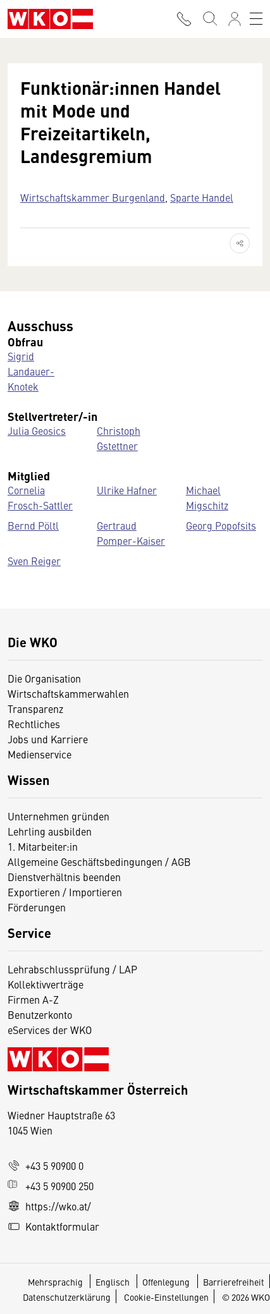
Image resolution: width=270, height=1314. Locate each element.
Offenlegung (166, 1281)
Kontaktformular (53, 1226)
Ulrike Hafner (127, 490)
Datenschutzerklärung (67, 1297)
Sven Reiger (34, 561)
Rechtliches (34, 724)
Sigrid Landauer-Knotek (31, 371)
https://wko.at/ (49, 1206)
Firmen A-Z (33, 999)
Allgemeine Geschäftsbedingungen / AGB (99, 861)
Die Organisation (44, 678)
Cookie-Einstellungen (166, 1297)
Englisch (113, 1281)
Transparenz (35, 708)
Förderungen (37, 907)
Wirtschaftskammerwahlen (68, 693)
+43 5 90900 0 (45, 1165)
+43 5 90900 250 (51, 1186)
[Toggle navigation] (256, 19)
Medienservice (39, 754)
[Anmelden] (234, 19)
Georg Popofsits (221, 525)
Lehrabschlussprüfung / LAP (72, 969)
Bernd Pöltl (33, 525)
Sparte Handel (201, 197)
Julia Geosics (37, 430)
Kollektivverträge (45, 984)
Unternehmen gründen (58, 816)
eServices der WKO (50, 1030)
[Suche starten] (209, 19)
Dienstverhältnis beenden (64, 877)
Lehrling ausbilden (50, 831)
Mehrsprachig (56, 1281)
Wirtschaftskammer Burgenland (92, 197)
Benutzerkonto (40, 1014)
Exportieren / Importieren (65, 892)
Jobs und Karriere (48, 739)
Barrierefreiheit (233, 1281)
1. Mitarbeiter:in (43, 846)
